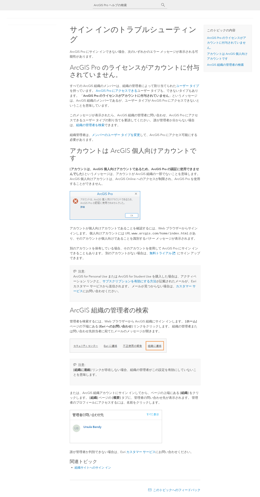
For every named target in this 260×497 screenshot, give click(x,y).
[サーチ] (163, 5)
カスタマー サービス (140, 451)
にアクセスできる (116, 90)
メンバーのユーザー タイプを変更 (116, 135)
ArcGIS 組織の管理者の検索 (225, 64)
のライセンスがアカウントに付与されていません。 (226, 42)
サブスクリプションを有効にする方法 (129, 281)
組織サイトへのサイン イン (93, 467)
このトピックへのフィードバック (176, 489)
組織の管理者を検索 (90, 125)
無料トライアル (163, 253)
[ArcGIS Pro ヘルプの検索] (126, 5)
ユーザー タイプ (187, 86)
